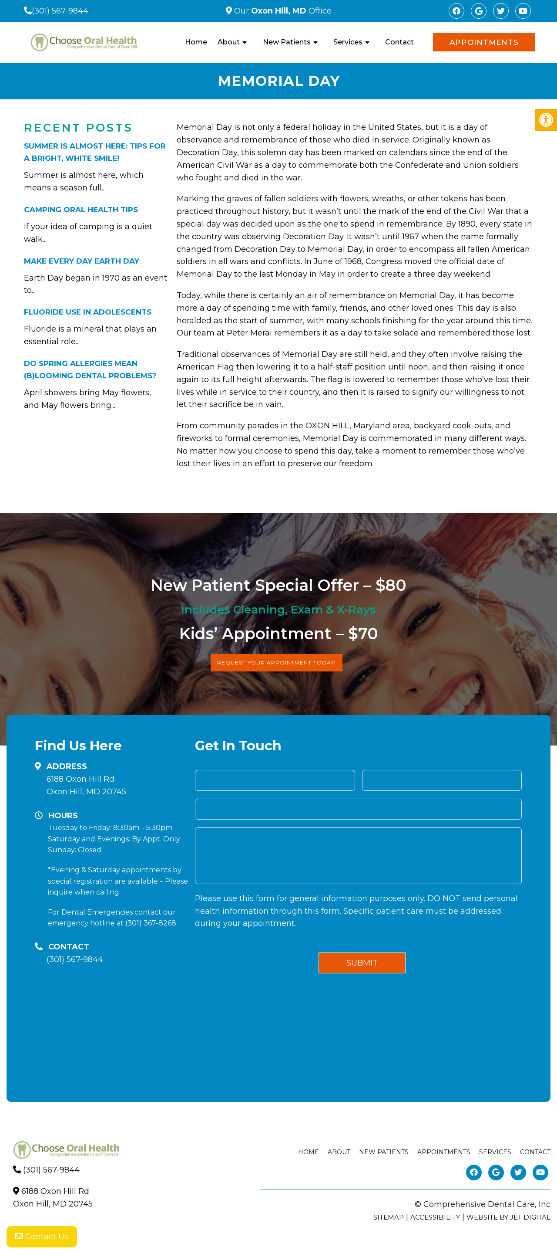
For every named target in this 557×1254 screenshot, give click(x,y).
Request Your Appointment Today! (276, 662)
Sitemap (388, 1217)
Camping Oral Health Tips (81, 209)
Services (347, 42)
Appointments (484, 42)
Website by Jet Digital (508, 1217)
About (229, 42)
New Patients (287, 42)
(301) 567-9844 (60, 11)
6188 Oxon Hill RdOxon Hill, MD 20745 (86, 785)
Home (196, 42)
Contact (399, 42)
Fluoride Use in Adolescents (87, 312)
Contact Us (41, 1236)
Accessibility (435, 1217)
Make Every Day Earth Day (81, 261)
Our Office (282, 11)
